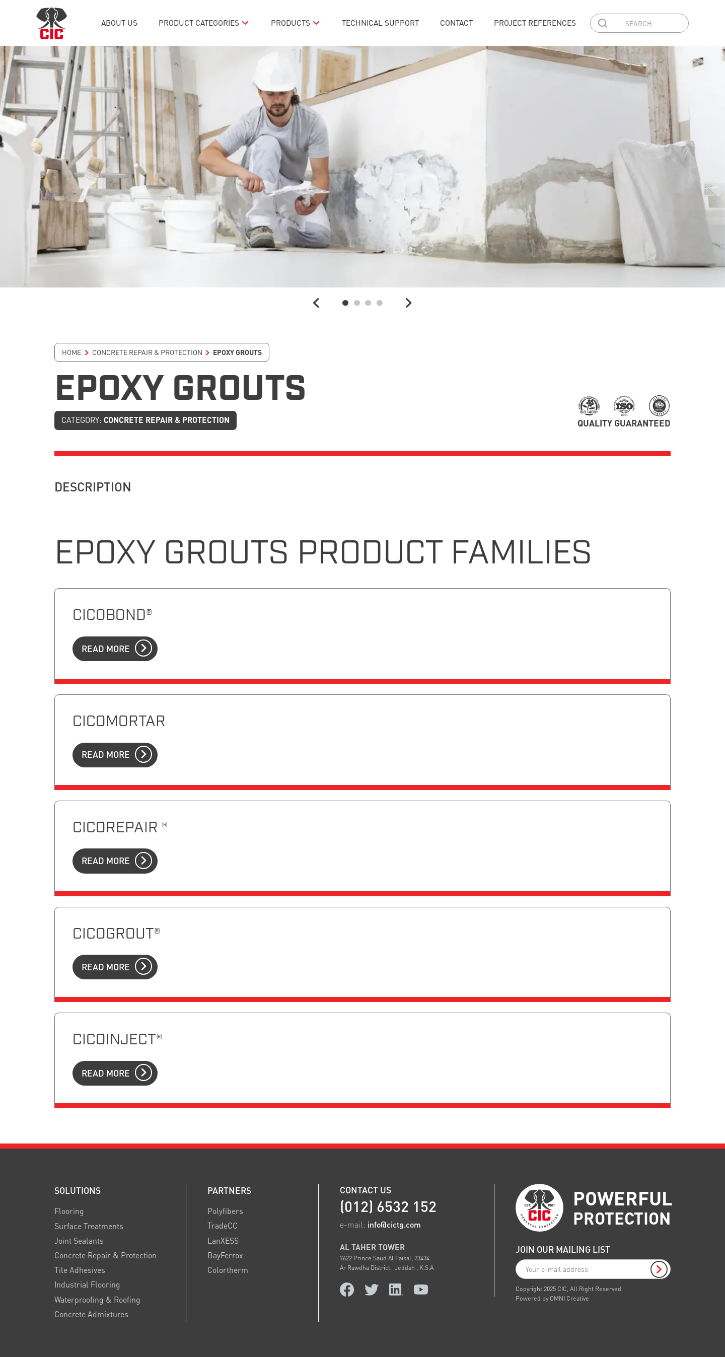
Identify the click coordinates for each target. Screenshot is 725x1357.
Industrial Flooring (87, 1284)
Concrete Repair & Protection (105, 1255)
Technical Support (380, 23)
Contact (456, 23)
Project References (535, 23)
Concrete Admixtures (91, 1314)
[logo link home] (51, 23)
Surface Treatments (88, 1226)
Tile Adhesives (79, 1270)
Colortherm (227, 1270)
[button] (204, 23)
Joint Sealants (79, 1241)
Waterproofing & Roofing (97, 1299)
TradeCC (222, 1226)
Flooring (69, 1211)
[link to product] (362, 634)
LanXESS (223, 1241)
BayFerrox (225, 1255)
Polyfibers (225, 1211)
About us (119, 23)
